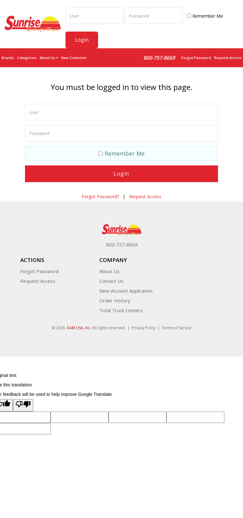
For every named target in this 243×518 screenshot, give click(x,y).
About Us (109, 271)
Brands (8, 57)
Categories (26, 57)
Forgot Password (196, 57)
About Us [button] (49, 57)
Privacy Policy (144, 327)
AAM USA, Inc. (79, 327)
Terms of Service (176, 327)
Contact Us (111, 280)
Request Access (227, 57)
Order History (114, 300)
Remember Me (205, 16)
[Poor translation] (23, 405)
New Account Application (126, 290)
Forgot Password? (100, 196)
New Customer (74, 57)
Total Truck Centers (121, 310)
